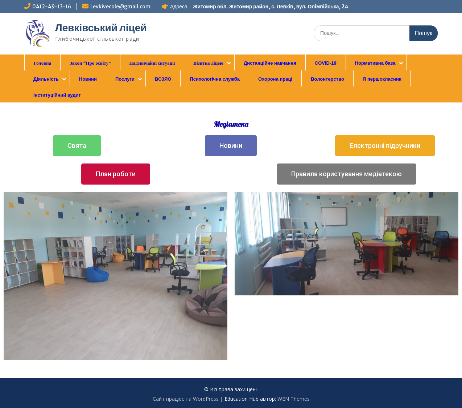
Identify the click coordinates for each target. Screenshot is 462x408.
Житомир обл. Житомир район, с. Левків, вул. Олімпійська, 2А (270, 6)
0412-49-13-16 (51, 6)
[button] (77, 145)
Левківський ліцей (101, 27)
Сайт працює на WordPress (186, 398)
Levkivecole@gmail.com (120, 6)
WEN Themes (293, 398)
